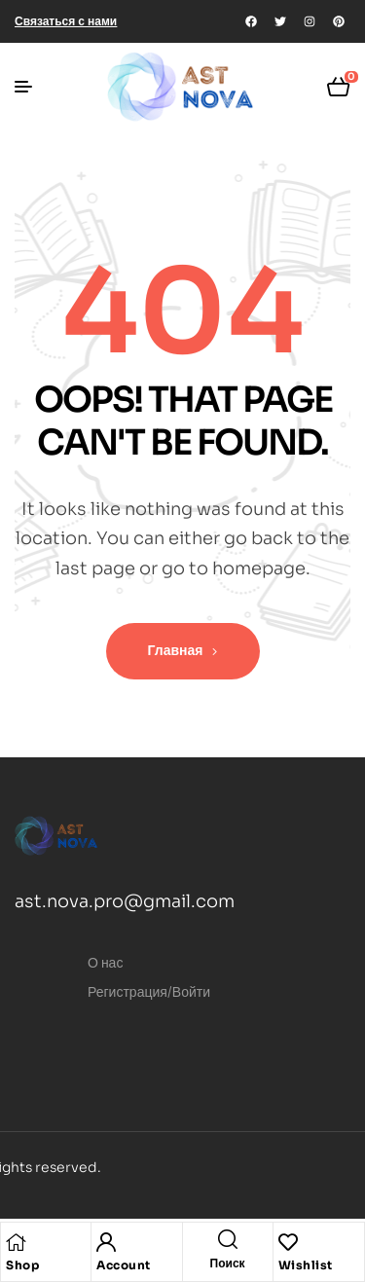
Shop (22, 1265)
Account (123, 1265)
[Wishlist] (288, 1242)
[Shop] (15, 1242)
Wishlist (305, 1265)
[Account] (106, 1242)
